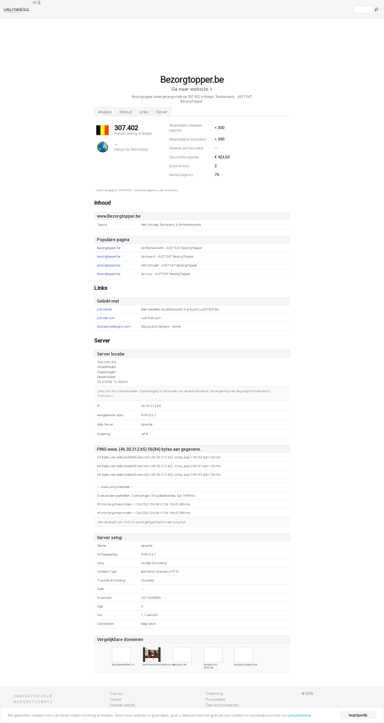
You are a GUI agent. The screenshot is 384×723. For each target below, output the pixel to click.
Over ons (116, 694)
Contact (115, 699)
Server (161, 111)
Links (143, 111)
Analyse (105, 111)
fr (39, 2)
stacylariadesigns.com (114, 326)
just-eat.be (104, 309)
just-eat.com (106, 318)
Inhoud (125, 111)
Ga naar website (189, 89)
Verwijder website (122, 705)
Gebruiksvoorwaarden (222, 705)
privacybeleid (299, 715)
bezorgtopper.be (108, 248)
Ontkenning (214, 694)
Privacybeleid (215, 699)
